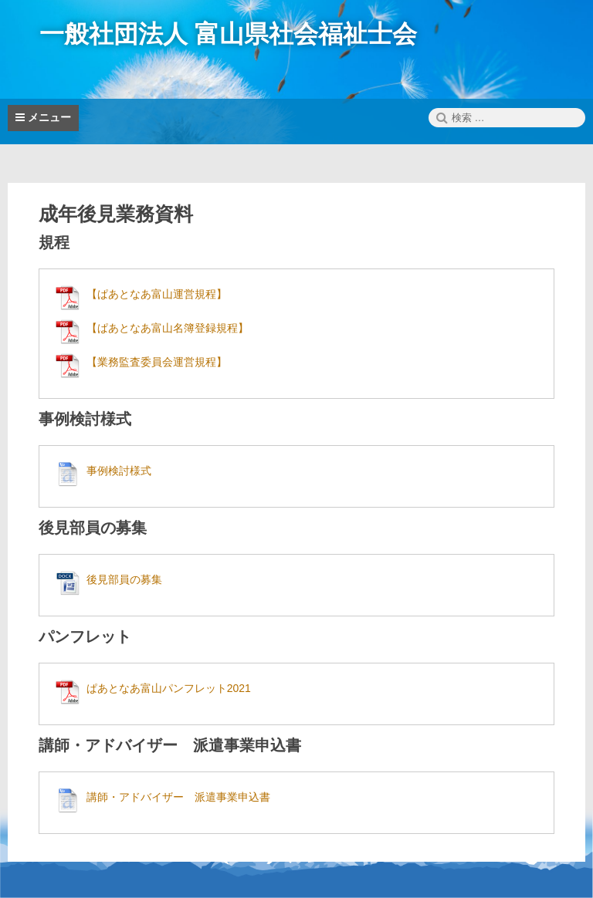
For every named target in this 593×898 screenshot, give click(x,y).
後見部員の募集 (124, 579)
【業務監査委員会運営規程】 (156, 362)
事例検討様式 (118, 470)
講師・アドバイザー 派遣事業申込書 (178, 797)
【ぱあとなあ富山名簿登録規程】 (167, 328)
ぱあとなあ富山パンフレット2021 (168, 688)
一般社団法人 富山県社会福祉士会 (228, 34)
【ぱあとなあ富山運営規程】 (156, 294)
